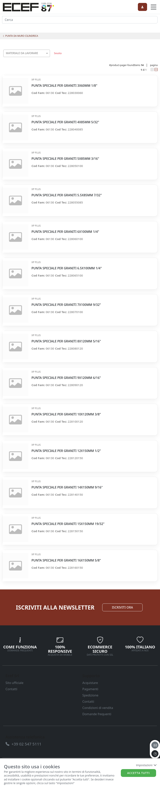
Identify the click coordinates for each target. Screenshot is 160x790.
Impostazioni (146, 765)
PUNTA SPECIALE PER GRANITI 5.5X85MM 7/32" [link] (67, 195)
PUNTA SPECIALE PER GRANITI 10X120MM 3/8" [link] (66, 414)
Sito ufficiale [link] (14, 683)
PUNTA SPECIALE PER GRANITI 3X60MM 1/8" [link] (64, 85)
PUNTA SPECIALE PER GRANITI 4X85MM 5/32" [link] (65, 122)
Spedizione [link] (90, 695)
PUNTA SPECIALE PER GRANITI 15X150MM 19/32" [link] (68, 524)
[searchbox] (48, 58)
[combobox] (26, 53)
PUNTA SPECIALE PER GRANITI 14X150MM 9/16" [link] (67, 487)
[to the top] (154, 753)
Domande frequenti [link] (96, 714)
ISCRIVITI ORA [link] (122, 607)
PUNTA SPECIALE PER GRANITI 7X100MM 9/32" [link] (66, 305)
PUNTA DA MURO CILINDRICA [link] (20, 35)
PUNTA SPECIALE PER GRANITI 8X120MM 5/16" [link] (66, 341)
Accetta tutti (138, 773)
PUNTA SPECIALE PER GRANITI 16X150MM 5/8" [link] (66, 560)
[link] (28, 6)
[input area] (80, 19)
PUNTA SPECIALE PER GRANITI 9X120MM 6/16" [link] (66, 378)
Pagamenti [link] (90, 689)
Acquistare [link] (90, 683)
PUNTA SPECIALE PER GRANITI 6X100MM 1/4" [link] (65, 232)
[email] (154, 745)
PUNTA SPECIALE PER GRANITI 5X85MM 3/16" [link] (65, 159)
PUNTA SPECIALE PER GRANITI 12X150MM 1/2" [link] (66, 451)
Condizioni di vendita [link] (97, 708)
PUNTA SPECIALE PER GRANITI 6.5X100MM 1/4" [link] (67, 268)
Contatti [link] (11, 689)
